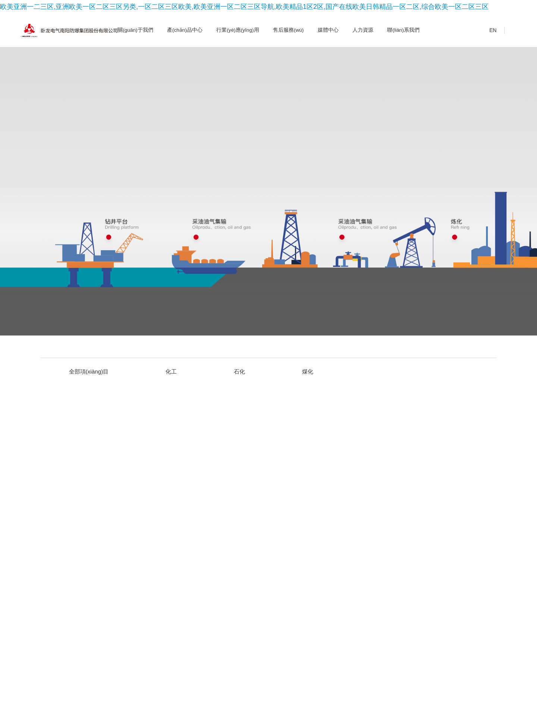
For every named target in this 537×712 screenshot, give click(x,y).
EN (487, 30)
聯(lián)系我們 (403, 30)
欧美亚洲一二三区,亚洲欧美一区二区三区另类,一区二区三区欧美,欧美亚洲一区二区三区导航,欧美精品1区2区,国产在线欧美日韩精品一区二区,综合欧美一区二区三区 (244, 6)
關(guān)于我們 (135, 30)
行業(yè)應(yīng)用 (237, 30)
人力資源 (362, 30)
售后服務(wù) (288, 30)
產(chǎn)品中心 (184, 30)
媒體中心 (328, 30)
